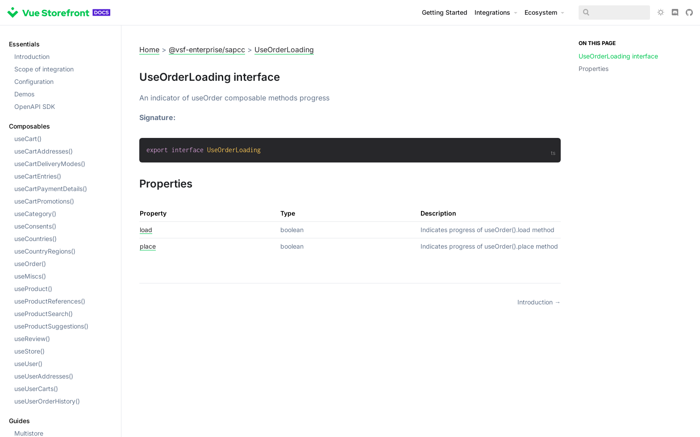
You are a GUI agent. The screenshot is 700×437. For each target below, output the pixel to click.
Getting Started (444, 12)
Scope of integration (44, 69)
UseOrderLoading (284, 49)
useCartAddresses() (43, 151)
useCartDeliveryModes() (49, 163)
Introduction (32, 56)
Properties (593, 68)
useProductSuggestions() (51, 326)
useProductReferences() (49, 301)
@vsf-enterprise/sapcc (207, 49)
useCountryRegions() (44, 251)
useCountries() (35, 238)
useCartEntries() (37, 176)
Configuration (34, 81)
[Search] (614, 12)
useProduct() (33, 288)
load (146, 229)
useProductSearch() (43, 313)
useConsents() (35, 226)
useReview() (32, 338)
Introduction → (539, 302)
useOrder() (30, 263)
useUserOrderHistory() (47, 401)
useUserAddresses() (43, 376)
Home (149, 49)
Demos (24, 94)
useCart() (28, 138)
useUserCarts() (36, 388)
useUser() (28, 363)
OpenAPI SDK (34, 106)
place (148, 246)
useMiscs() (30, 276)
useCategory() (35, 213)
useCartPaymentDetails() (50, 188)
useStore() (29, 351)
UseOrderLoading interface (618, 56)
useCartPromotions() (44, 201)
